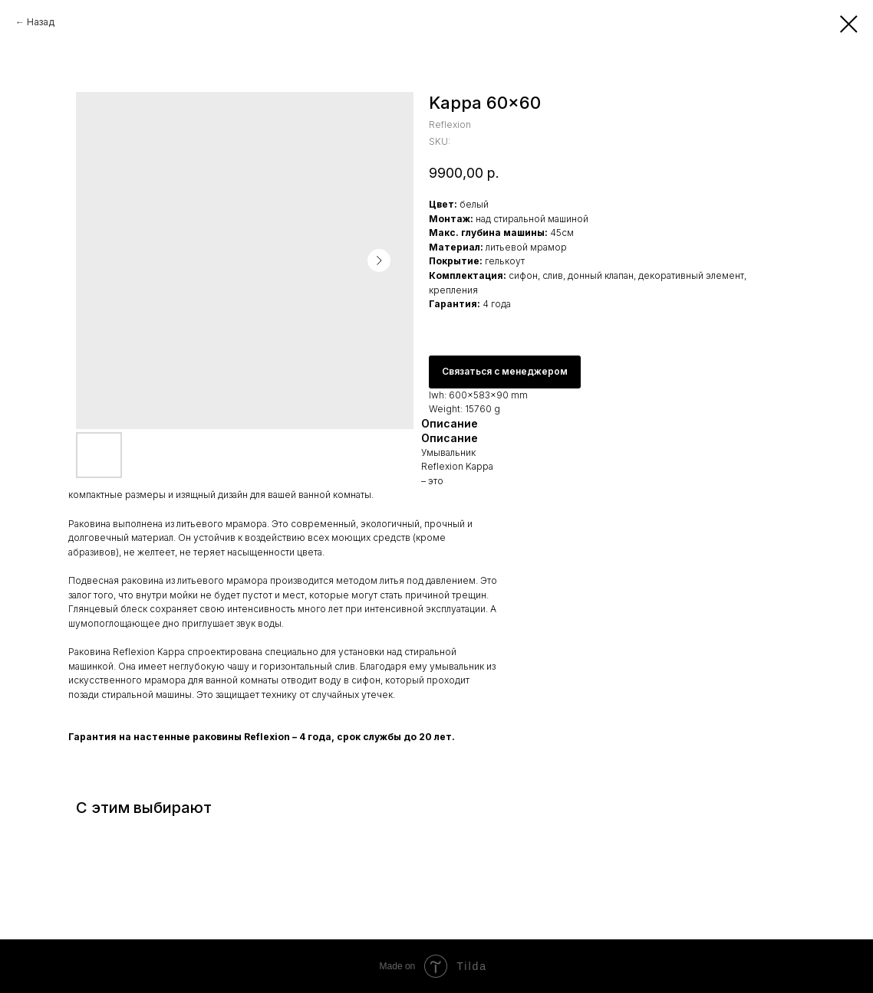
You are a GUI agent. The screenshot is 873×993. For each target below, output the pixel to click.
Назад (40, 22)
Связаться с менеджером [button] (505, 371)
